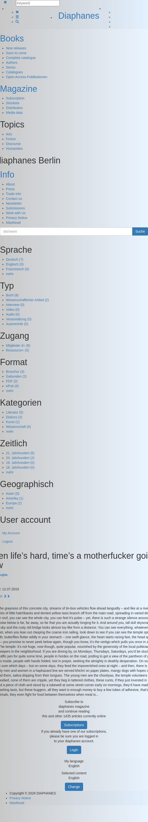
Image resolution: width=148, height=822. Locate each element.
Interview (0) (15, 305)
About (10, 184)
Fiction (11, 139)
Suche (140, 231)
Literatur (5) (14, 412)
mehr (10, 274)
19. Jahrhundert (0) (20, 463)
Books (12, 38)
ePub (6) (12, 386)
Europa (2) (14, 503)
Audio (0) (13, 314)
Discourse (13, 144)
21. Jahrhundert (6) (20, 453)
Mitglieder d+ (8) (18, 345)
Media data (14, 113)
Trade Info (13, 194)
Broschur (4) (15, 372)
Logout (7, 541)
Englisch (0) (15, 264)
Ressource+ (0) (17, 350)
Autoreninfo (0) (17, 324)
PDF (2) (12, 381)
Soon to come (16, 53)
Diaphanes (78, 16)
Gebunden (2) (16, 376)
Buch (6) (12, 295)
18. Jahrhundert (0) (20, 467)
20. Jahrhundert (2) (20, 458)
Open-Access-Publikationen (26, 77)
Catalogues (14, 72)
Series (11, 67)
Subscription (15, 98)
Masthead (13, 222)
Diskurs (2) (14, 417)
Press (10, 189)
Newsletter (14, 203)
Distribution (14, 108)
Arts (9, 134)
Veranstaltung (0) (19, 319)
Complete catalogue (21, 58)
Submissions (15, 208)
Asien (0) (12, 493)
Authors (11, 62)
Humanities (14, 148)
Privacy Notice (16, 218)
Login (74, 750)
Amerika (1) (14, 498)
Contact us (14, 199)
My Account (11, 533)
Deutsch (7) (14, 259)
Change (74, 787)
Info (7, 174)
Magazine (18, 89)
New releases (16, 48)
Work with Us (16, 213)
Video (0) (13, 309)
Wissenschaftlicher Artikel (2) (27, 300)
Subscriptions (74, 725)
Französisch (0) (17, 269)
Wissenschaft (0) (18, 427)
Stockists (12, 103)
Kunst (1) (13, 422)
